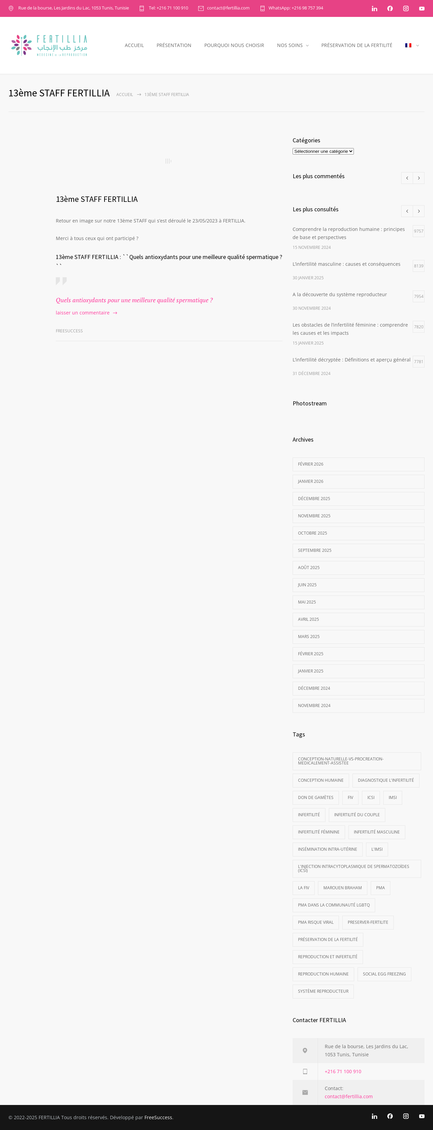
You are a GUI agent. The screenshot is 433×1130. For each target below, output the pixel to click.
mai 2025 (307, 602)
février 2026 (310, 464)
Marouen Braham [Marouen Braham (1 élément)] (342, 888)
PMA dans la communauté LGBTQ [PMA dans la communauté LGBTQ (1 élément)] (334, 905)
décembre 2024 (314, 688)
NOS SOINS (290, 45)
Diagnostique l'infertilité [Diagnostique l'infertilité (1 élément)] (386, 780)
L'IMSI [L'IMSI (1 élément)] (377, 849)
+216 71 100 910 (343, 1071)
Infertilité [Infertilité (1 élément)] (309, 815)
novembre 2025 (314, 516)
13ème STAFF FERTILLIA (97, 199)
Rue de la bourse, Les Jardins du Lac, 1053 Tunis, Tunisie (73, 8)
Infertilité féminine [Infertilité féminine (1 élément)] (319, 832)
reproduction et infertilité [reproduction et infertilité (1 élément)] (328, 957)
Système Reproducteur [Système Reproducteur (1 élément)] (323, 991)
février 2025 (310, 654)
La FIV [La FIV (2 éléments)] (303, 888)
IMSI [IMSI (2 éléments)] (393, 797)
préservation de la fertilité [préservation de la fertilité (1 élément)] (328, 939)
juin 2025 (307, 585)
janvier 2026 (310, 481)
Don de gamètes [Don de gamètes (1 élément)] (316, 797)
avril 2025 (308, 619)
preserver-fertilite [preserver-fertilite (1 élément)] (368, 922)
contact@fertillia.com (228, 8)
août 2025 (309, 567)
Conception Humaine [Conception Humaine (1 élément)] (321, 780)
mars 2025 (309, 636)
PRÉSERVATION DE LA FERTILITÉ (356, 45)
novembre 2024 (314, 705)
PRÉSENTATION (174, 45)
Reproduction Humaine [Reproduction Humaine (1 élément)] (323, 974)
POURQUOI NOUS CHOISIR (234, 45)
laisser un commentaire (83, 312)
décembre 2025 (314, 498)
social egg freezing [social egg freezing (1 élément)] (384, 974)
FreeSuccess (158, 1117)
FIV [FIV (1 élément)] (350, 797)
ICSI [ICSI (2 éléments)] (370, 797)
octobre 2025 (312, 533)
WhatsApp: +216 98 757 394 (296, 8)
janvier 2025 (310, 671)
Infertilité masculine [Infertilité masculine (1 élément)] (377, 832)
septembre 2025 (315, 550)
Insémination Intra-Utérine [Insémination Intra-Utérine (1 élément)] (327, 849)
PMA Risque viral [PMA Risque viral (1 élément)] (316, 922)
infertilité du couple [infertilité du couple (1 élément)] (357, 815)
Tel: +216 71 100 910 (168, 8)
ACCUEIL (134, 45)
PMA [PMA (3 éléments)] (380, 888)
